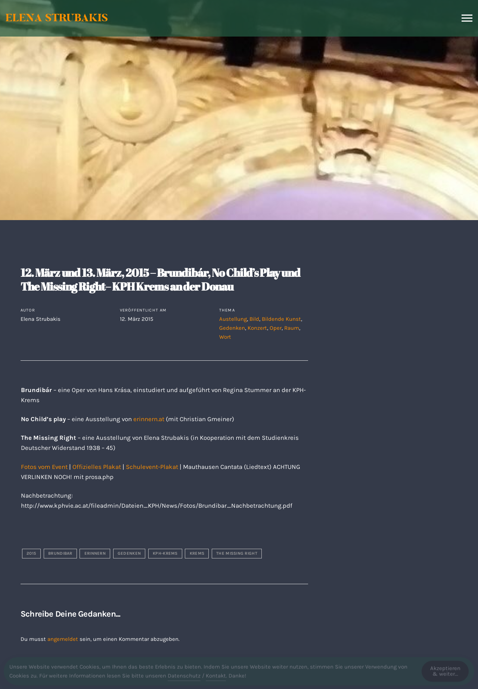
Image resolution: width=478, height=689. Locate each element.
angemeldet (62, 639)
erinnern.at (148, 419)
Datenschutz (184, 677)
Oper (276, 328)
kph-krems (165, 553)
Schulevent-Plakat (152, 466)
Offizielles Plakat (96, 466)
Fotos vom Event (44, 466)
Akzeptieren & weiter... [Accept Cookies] (445, 673)
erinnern (95, 553)
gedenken (129, 553)
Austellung (233, 319)
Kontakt (216, 677)
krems (197, 553)
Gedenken (232, 328)
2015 (31, 553)
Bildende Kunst (281, 319)
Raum (291, 328)
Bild (254, 319)
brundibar (60, 553)
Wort (225, 336)
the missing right (236, 553)
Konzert (257, 328)
